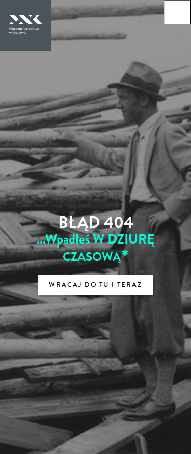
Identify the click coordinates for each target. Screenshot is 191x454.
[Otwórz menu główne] (177, 12)
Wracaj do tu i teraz (95, 284)
